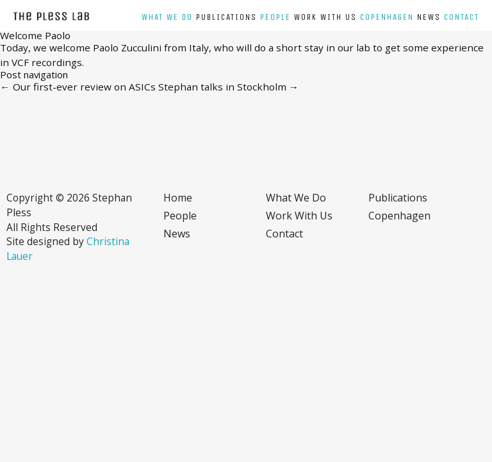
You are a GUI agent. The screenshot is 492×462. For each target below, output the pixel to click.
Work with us (325, 17)
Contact (461, 17)
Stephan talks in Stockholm (228, 86)
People (275, 17)
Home (177, 198)
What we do (167, 17)
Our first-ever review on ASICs (78, 86)
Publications (226, 17)
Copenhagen (387, 17)
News (429, 17)
